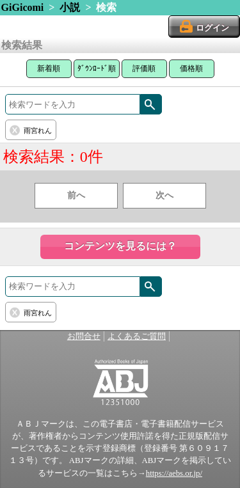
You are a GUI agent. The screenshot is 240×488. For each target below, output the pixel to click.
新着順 (48, 68)
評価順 (144, 68)
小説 (70, 7)
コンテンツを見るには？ (120, 245)
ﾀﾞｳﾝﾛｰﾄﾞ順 (96, 68)
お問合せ (83, 336)
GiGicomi (22, 7)
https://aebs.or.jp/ (174, 473)
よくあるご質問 (137, 336)
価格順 (191, 68)
